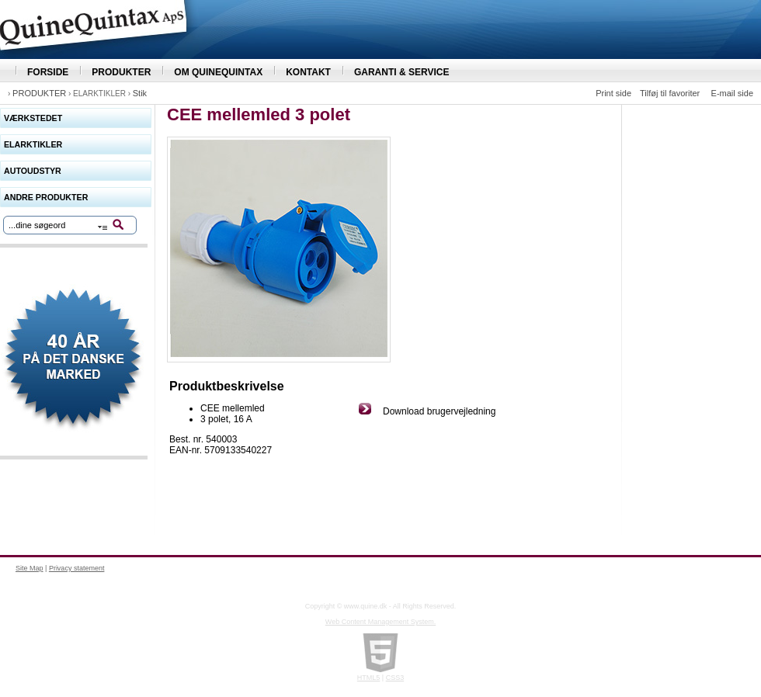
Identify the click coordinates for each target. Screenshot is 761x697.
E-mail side (732, 93)
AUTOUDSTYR (32, 170)
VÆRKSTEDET (33, 118)
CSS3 (395, 677)
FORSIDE (47, 72)
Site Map (29, 568)
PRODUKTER (121, 72)
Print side (613, 93)
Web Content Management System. (380, 622)
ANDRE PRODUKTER (46, 197)
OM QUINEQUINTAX (218, 72)
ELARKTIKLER (33, 144)
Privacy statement (77, 568)
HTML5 (368, 677)
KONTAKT (308, 72)
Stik (140, 93)
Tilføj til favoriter (670, 93)
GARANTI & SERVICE (401, 72)
